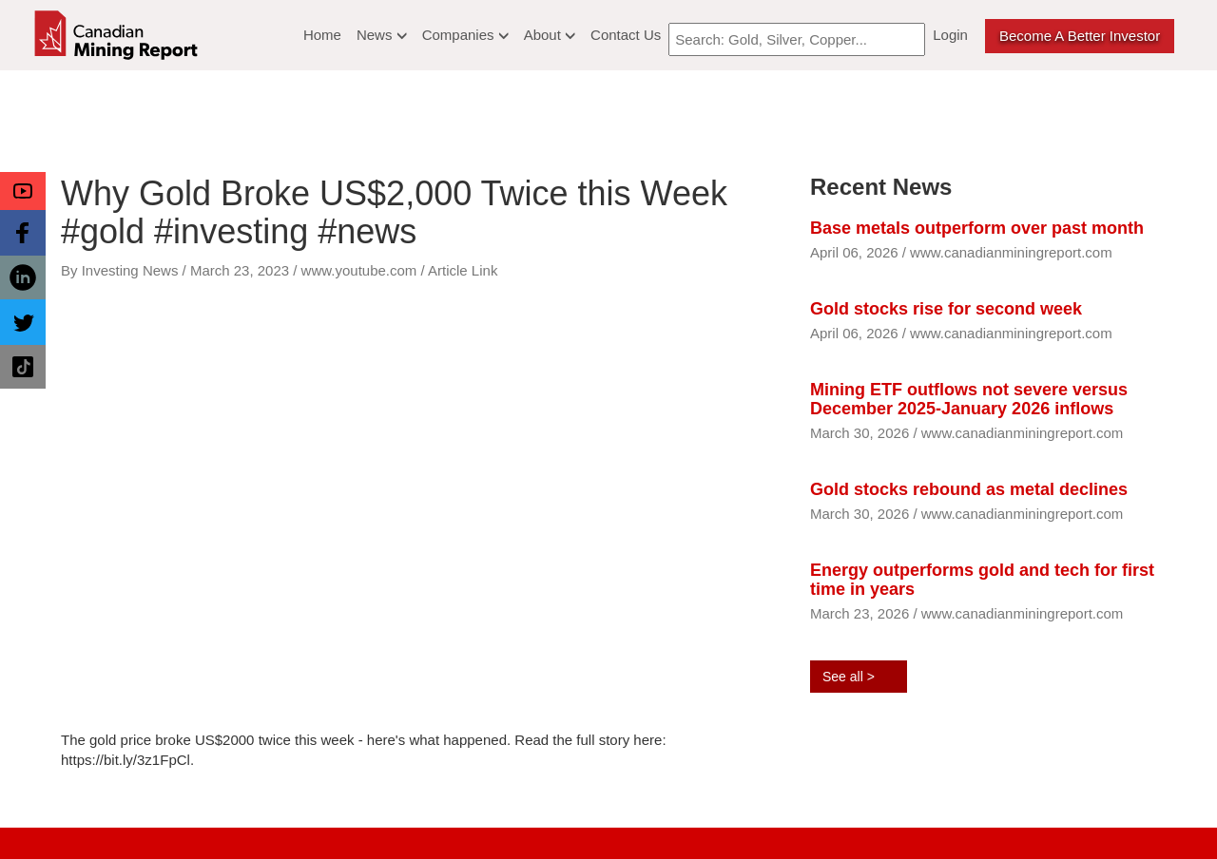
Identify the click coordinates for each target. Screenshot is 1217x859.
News (382, 35)
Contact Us (625, 35)
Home (322, 35)
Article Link (462, 270)
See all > (848, 676)
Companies (465, 35)
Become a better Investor (1079, 36)
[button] (23, 191)
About (549, 35)
